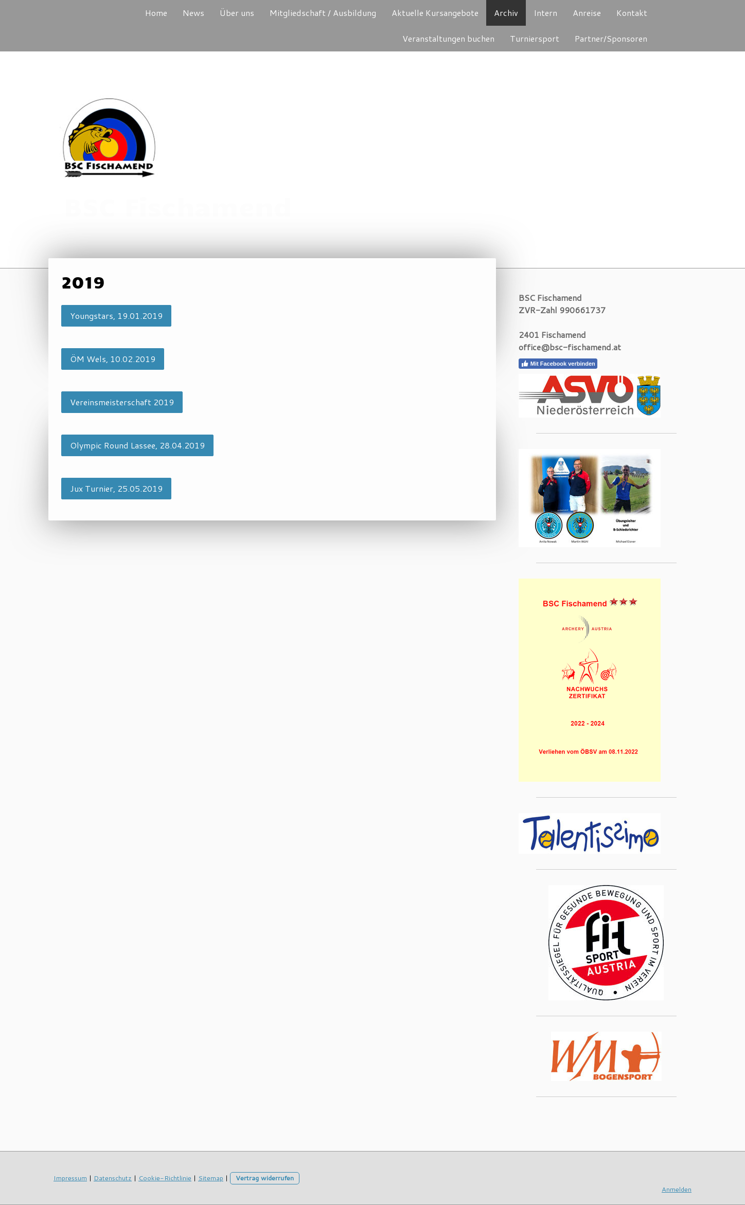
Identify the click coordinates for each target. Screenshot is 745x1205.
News (193, 13)
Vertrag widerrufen (265, 1177)
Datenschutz (113, 1177)
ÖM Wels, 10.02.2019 (112, 359)
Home (156, 13)
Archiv (506, 13)
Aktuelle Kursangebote (435, 13)
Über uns (237, 13)
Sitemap (210, 1177)
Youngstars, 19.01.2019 (116, 315)
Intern (545, 13)
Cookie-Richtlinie (164, 1177)
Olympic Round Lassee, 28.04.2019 (137, 445)
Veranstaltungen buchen (448, 38)
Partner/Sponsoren (611, 38)
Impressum (70, 1177)
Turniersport (534, 38)
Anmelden (676, 1189)
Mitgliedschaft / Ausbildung (323, 13)
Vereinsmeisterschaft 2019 (122, 402)
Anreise (587, 13)
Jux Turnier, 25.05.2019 (116, 488)
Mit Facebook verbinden (558, 363)
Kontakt (631, 13)
